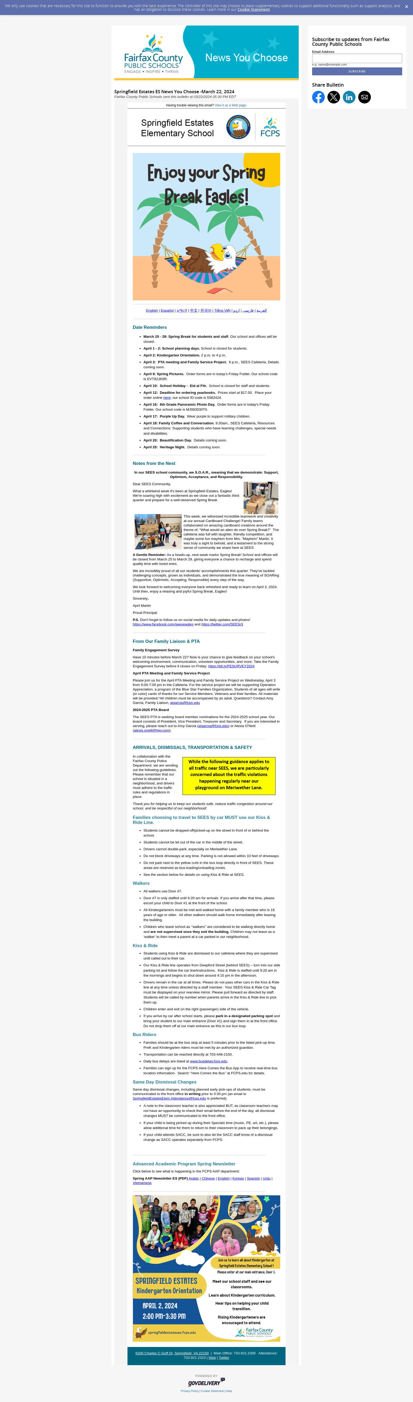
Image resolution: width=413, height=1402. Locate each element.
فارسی (248, 310)
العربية (262, 310)
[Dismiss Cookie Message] (406, 5)
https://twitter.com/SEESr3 (222, 624)
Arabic (194, 1178)
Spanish (253, 1178)
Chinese (208, 1178)
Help (229, 1391)
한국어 (206, 310)
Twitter (224, 1358)
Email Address (323, 52)
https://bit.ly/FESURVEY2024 (231, 666)
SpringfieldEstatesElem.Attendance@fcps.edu (169, 1098)
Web (212, 1358)
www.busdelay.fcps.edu (208, 1061)
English (152, 310)
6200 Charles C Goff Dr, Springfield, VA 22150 (172, 1353)
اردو (236, 310)
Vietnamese (142, 1183)
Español (167, 310)
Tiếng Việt (222, 310)
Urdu (267, 1178)
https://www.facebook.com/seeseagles (163, 624)
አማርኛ (182, 310)
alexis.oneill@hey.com (151, 730)
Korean (238, 1178)
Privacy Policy (190, 1391)
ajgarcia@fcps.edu (185, 703)
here (166, 398)
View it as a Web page (230, 105)
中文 (194, 310)
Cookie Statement (254, 9)
